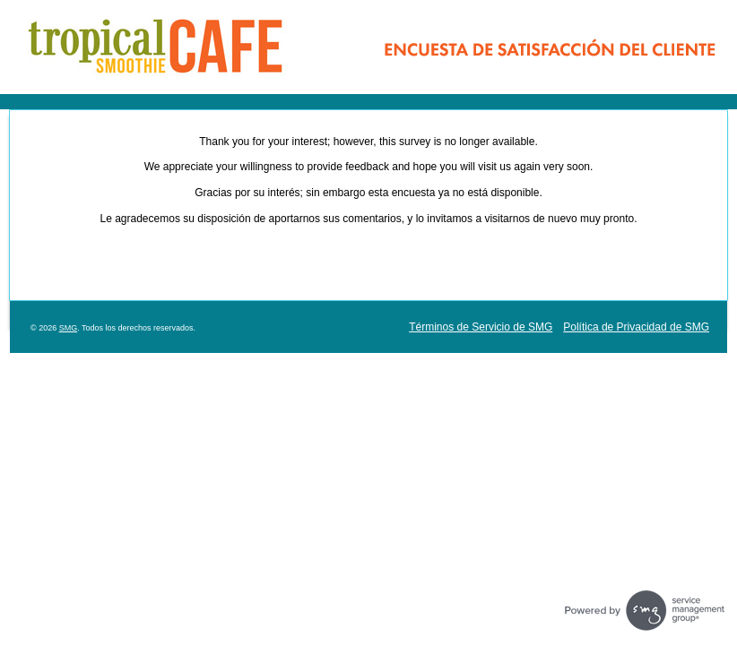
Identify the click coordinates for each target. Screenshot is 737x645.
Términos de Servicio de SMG (480, 327)
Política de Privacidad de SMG (636, 327)
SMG (68, 327)
